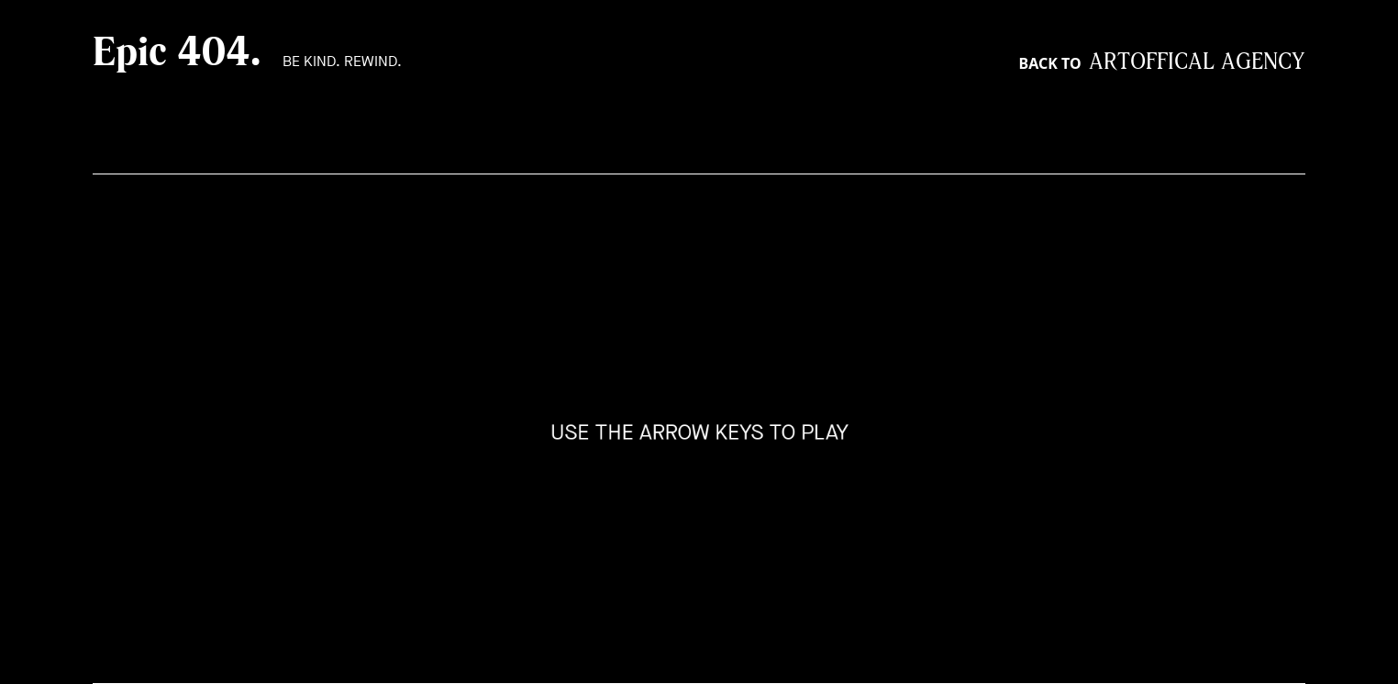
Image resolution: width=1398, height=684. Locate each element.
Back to (1162, 63)
